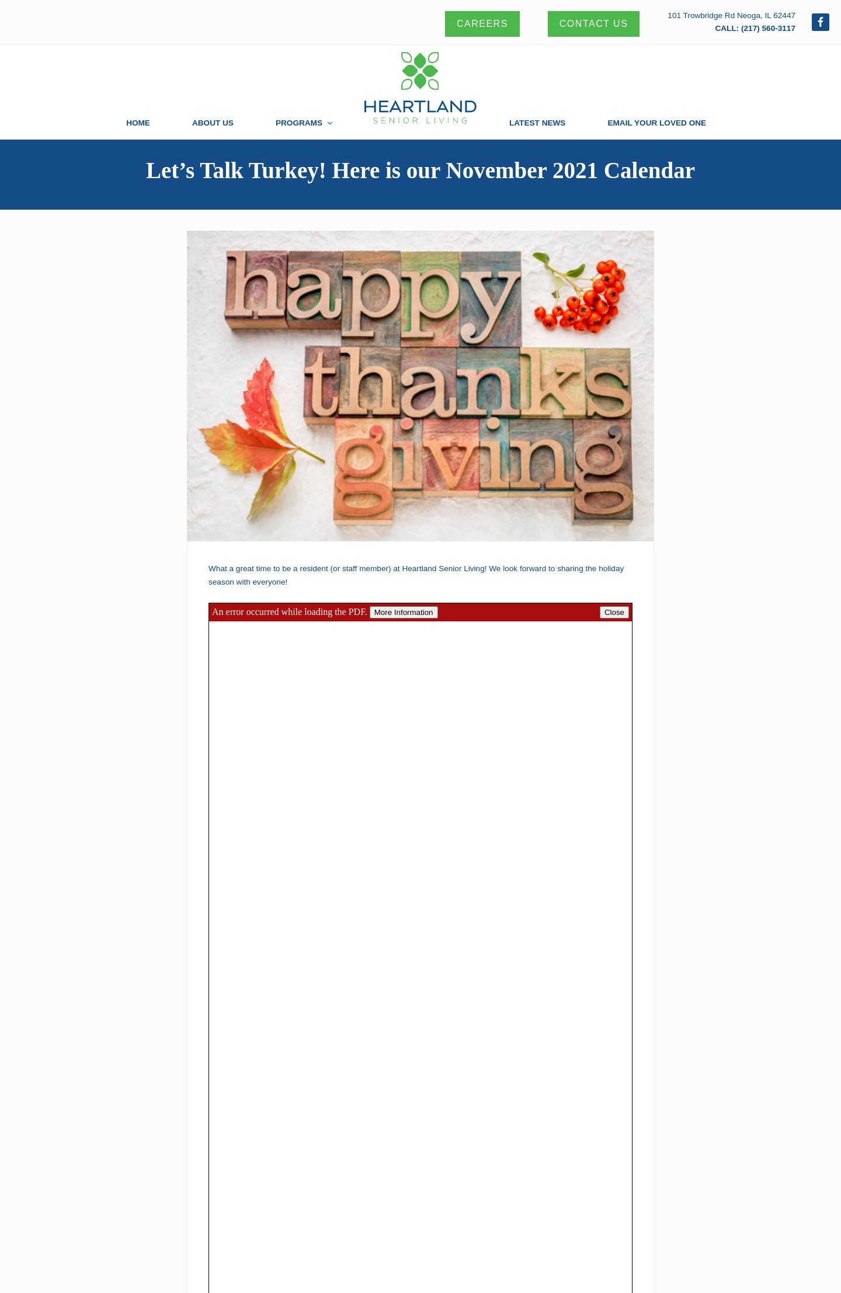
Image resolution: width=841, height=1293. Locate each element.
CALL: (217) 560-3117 (755, 28)
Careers (482, 24)
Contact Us (593, 24)
